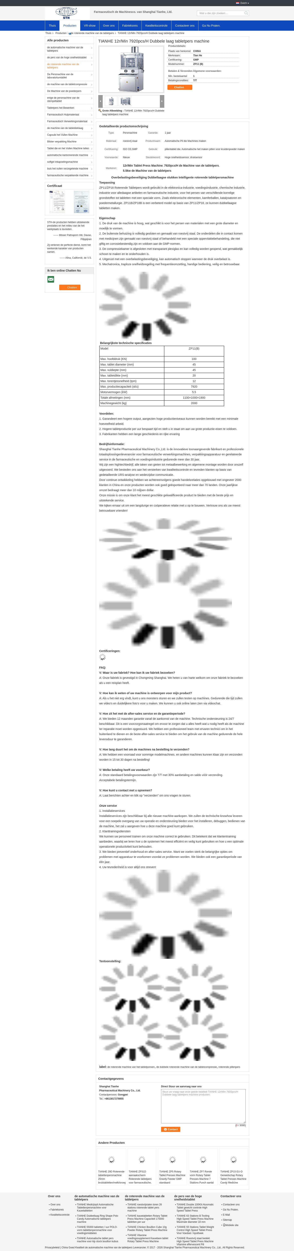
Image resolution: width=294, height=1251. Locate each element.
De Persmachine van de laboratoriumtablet (60, 76)
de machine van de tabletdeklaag (65, 128)
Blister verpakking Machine (61, 141)
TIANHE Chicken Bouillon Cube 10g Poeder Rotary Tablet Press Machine (147, 1229)
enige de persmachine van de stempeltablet (63, 99)
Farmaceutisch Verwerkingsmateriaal (67, 121)
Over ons (109, 25)
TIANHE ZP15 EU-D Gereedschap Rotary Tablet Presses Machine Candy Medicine (233, 1177)
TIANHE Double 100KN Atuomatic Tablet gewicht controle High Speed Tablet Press (195, 1207)
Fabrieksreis (130, 25)
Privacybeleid (52, 1247)
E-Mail (226, 1214)
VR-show (90, 25)
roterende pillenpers (229, 1067)
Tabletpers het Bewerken (60, 107)
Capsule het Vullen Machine (62, 134)
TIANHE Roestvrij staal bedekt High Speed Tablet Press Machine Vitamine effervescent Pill (195, 1241)
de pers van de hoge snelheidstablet (67, 57)
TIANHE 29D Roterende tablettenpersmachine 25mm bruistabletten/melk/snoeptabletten (112, 1177)
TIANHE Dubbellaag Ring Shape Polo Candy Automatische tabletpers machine (97, 1218)
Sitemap (227, 1219)
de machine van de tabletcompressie (67, 84)
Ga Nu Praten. (211, 25)
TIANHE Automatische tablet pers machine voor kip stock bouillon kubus (97, 1240)
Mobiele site (230, 1225)
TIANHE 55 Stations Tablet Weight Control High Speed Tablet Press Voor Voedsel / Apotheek (195, 1230)
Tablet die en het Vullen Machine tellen (68, 148)
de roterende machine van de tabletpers (92, 33)
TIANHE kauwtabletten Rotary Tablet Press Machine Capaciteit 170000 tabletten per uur (147, 1218)
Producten (69, 25)
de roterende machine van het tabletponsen (131, 1067)
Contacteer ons (185, 25)
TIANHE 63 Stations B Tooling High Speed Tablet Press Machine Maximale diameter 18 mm (195, 1218)
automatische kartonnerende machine (67, 155)
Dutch (244, 3)
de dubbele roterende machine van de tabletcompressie (186, 1067)
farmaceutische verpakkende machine (67, 175)
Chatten (182, 87)
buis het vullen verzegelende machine (67, 168)
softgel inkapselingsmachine (62, 161)
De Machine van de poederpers (64, 91)
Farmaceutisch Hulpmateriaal (63, 114)
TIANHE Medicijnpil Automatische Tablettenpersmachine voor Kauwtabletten (95, 1207)
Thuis (52, 25)
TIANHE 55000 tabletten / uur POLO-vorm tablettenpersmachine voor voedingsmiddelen (97, 1230)
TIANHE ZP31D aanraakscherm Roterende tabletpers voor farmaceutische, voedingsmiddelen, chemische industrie (140, 1180)
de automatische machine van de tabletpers (65, 49)
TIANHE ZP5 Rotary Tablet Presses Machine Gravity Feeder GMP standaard (172, 1177)
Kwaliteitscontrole (156, 25)
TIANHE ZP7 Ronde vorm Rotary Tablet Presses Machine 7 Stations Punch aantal (202, 1177)
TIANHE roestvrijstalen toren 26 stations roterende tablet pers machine (144, 1207)
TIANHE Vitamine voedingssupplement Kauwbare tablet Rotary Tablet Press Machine (147, 1238)
